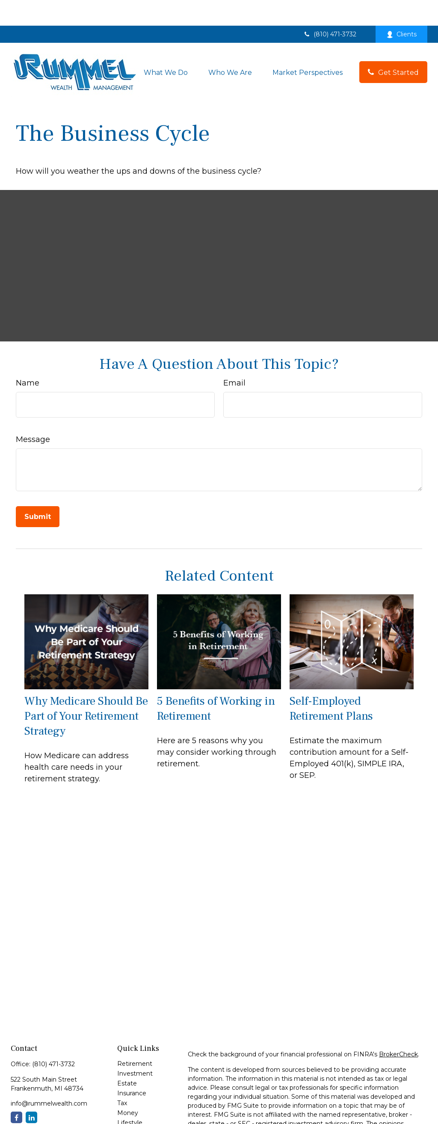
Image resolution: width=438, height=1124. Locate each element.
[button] (166, 46)
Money (127, 1087)
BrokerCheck (398, 1028)
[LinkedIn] (31, 1091)
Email (234, 357)
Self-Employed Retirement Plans (331, 683)
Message (33, 413)
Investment (135, 1048)
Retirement (134, 1038)
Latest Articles (138, 1107)
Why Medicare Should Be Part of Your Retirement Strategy (86, 690)
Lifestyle (129, 1097)
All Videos (131, 1117)
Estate (127, 1058)
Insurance (131, 1067)
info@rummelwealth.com (49, 1078)
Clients (401, 8)
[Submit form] (37, 490)
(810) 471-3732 (329, 8)
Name (27, 357)
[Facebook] (16, 1091)
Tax (122, 1077)
